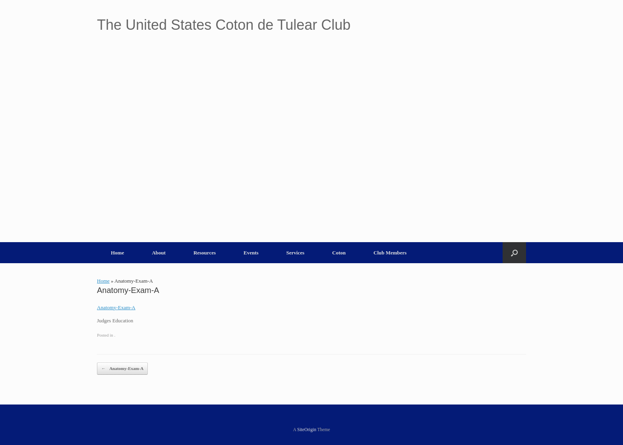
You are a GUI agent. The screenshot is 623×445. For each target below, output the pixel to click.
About (159, 253)
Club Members (389, 253)
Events (251, 253)
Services (295, 253)
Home (117, 253)
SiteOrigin (306, 429)
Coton (339, 253)
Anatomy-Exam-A (116, 307)
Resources (204, 253)
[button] (514, 252)
